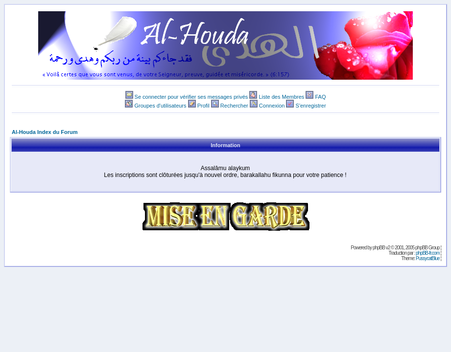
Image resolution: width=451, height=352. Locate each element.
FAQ (320, 97)
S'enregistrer (311, 106)
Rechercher (234, 106)
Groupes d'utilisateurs (160, 106)
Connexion (272, 106)
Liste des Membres (281, 97)
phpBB (379, 247)
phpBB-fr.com (428, 253)
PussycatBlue (428, 258)
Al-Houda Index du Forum (44, 132)
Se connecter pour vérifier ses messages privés (191, 97)
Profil (203, 106)
